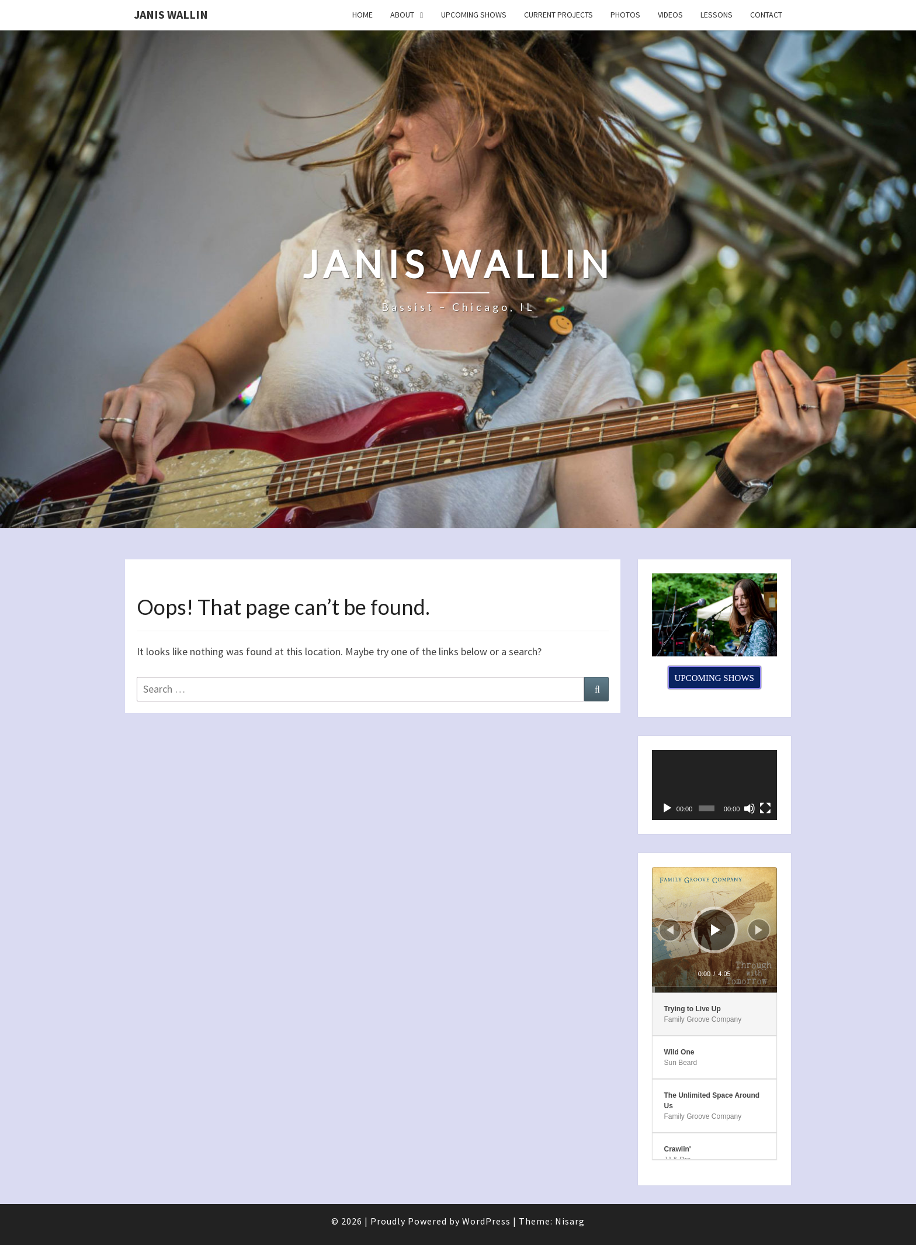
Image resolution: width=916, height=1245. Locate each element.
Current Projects (558, 14)
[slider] (715, 989)
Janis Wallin (171, 14)
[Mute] (749, 808)
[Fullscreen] (765, 808)
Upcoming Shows (473, 14)
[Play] (667, 808)
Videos (670, 14)
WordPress (486, 1221)
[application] (715, 785)
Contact (766, 14)
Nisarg (570, 1221)
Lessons (716, 14)
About (402, 14)
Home (362, 14)
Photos (625, 14)
